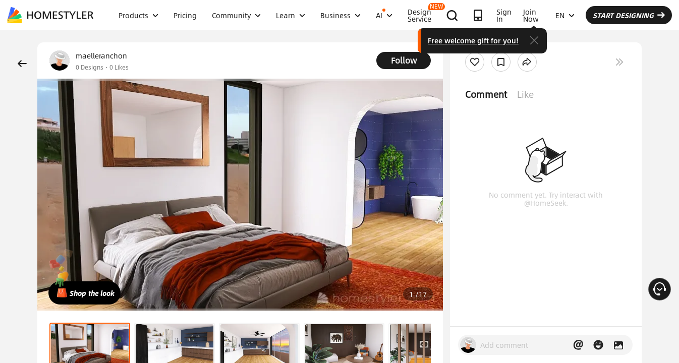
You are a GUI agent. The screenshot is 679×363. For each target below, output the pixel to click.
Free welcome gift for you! (473, 40)
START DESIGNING (629, 15)
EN (565, 15)
